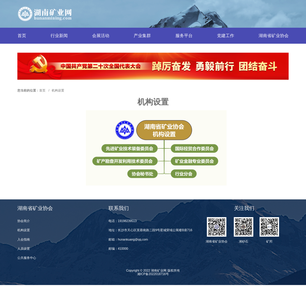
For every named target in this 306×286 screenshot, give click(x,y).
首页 (22, 35)
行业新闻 (59, 35)
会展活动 (100, 35)
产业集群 (142, 35)
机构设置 (58, 90)
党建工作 (225, 35)
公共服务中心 (26, 258)
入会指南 (23, 240)
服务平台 (184, 35)
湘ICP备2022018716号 (153, 274)
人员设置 (23, 249)
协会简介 (23, 221)
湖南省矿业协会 (274, 35)
